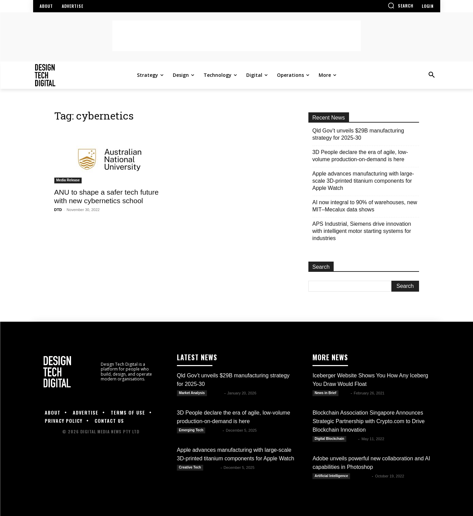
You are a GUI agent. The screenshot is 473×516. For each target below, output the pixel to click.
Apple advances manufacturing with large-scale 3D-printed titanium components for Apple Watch (363, 181)
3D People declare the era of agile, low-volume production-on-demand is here (360, 155)
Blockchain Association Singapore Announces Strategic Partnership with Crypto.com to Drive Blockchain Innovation (368, 421)
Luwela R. (361, 476)
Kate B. (216, 393)
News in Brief (325, 393)
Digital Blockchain (329, 439)
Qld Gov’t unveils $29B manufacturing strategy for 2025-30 (358, 134)
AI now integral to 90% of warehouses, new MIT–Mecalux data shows (364, 205)
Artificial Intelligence (331, 476)
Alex (345, 393)
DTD (58, 210)
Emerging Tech (191, 430)
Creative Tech (190, 467)
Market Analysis (192, 393)
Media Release (68, 180)
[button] (401, 5)
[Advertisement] (236, 35)
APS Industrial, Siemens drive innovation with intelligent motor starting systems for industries (361, 231)
